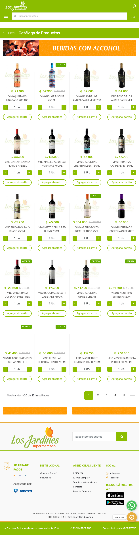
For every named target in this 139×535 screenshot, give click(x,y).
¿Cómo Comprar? (81, 478)
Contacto (77, 487)
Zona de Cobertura (82, 491)
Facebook (114, 478)
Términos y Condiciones (84, 482)
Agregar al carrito (17, 117)
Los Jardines (9, 528)
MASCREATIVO (128, 528)
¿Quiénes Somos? (48, 473)
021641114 (78, 473)
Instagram (115, 473)
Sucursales (45, 478)
